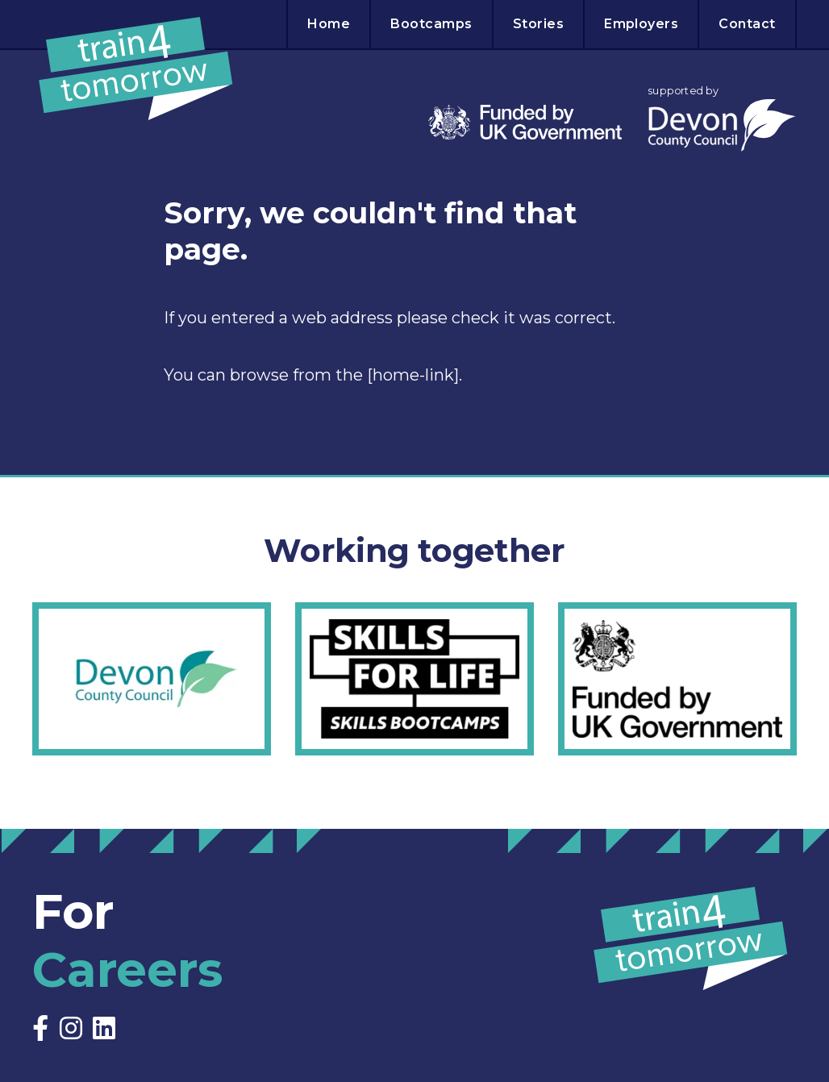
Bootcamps (431, 23)
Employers (641, 23)
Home (328, 23)
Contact (747, 23)
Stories (538, 23)
